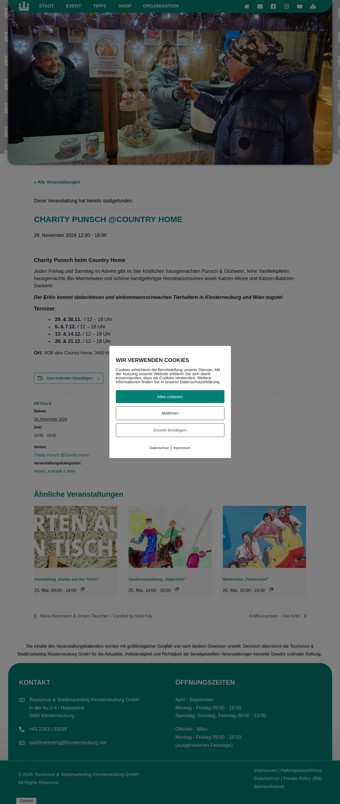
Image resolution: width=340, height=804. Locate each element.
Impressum (181, 448)
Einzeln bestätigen (170, 430)
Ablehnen (170, 413)
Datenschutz (159, 448)
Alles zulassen (170, 396)
